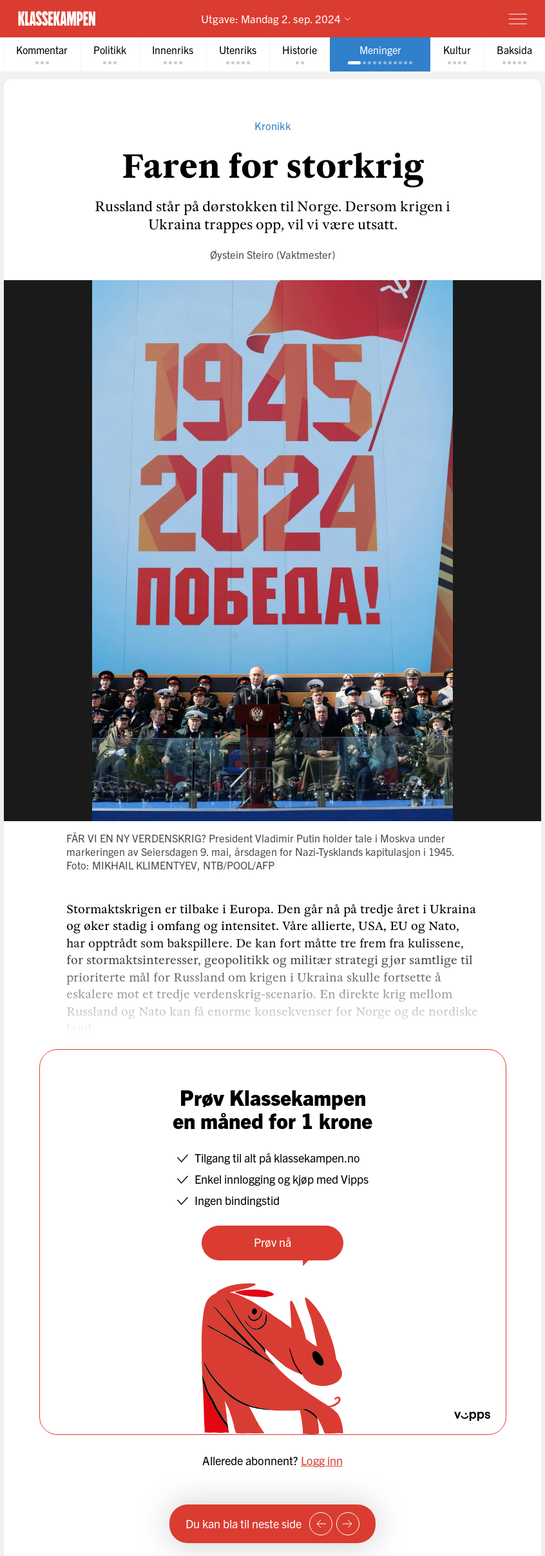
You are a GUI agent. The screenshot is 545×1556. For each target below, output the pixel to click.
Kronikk (272, 125)
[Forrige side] (320, 1523)
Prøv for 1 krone (442, 18)
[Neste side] (347, 1523)
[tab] (42, 54)
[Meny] (518, 18)
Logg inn (322, 1460)
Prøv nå (272, 1242)
